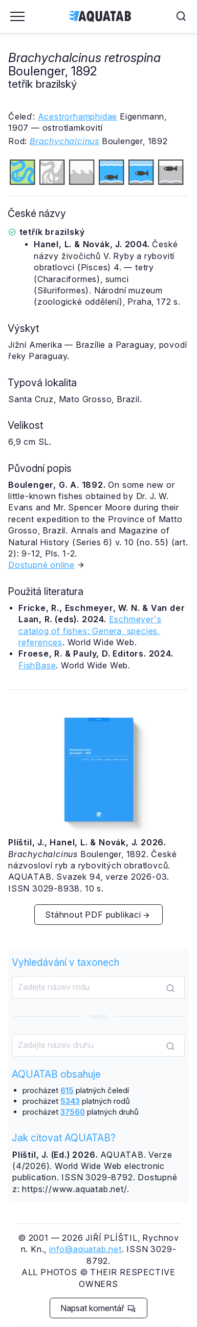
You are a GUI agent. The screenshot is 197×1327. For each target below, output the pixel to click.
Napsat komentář (98, 1308)
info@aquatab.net (85, 1249)
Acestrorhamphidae (78, 116)
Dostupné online (41, 565)
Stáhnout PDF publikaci (97, 914)
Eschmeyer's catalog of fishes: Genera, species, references (89, 630)
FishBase (37, 665)
